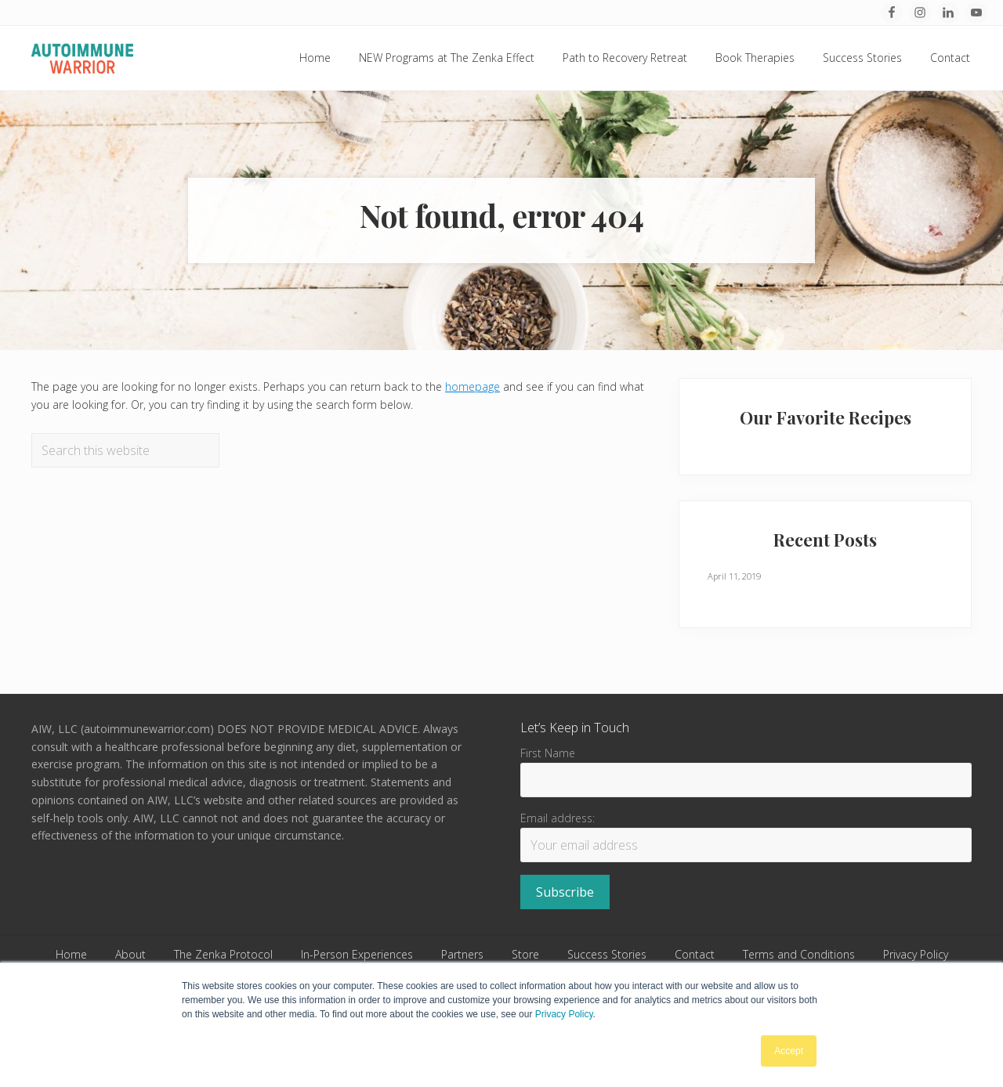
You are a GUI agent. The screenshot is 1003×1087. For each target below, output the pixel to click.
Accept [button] (788, 1050)
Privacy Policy (564, 1014)
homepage (472, 386)
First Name (547, 753)
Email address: (557, 818)
